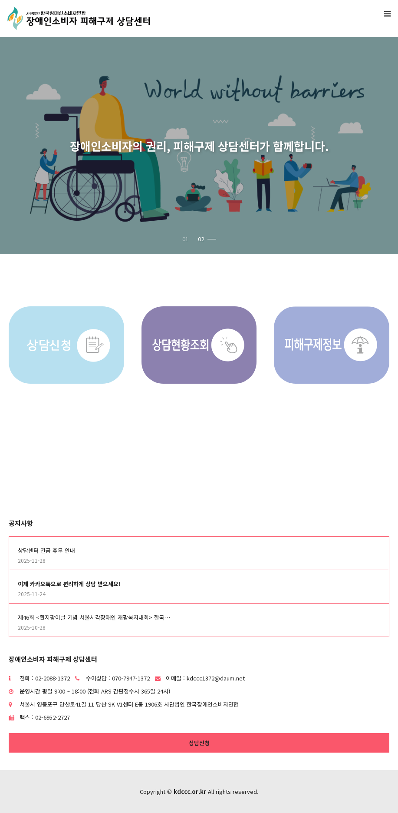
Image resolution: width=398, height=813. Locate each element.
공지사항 (21, 523)
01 (185, 239)
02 (207, 239)
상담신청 (199, 743)
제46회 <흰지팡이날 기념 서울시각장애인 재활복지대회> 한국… (94, 617)
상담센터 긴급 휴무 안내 (46, 550)
